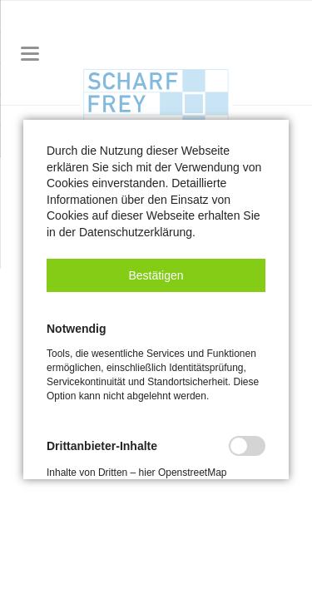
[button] (156, 275)
